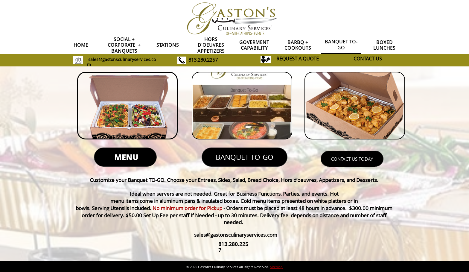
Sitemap (276, 267)
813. (223, 244)
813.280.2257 (203, 60)
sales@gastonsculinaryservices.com (121, 62)
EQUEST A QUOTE (299, 58)
